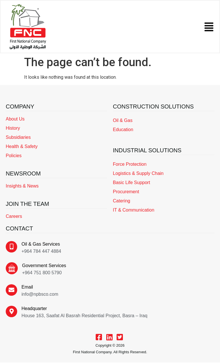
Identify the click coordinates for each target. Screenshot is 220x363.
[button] (208, 27)
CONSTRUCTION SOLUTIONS (153, 107)
